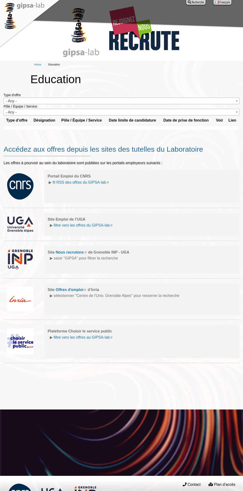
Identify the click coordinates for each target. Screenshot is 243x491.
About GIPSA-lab (63, 14)
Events (134, 14)
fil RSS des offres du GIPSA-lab (81, 182)
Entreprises (179, 14)
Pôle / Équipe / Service (20, 106)
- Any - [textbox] (11, 101)
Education (155, 14)
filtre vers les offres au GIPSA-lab (83, 337)
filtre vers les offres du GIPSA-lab (83, 225)
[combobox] (121, 101)
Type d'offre (12, 95)
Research (90, 14)
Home (37, 64)
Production (113, 14)
